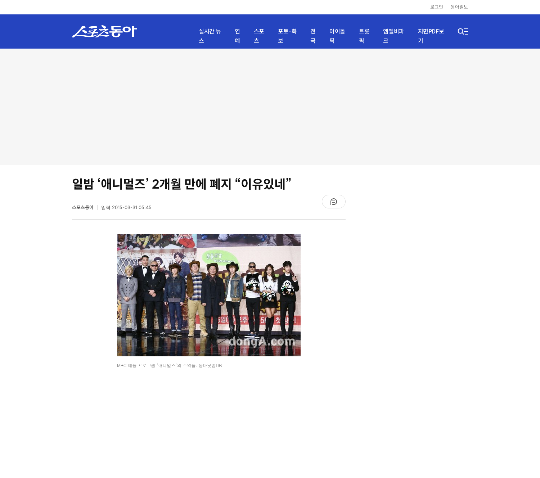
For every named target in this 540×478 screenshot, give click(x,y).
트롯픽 (364, 36)
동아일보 (459, 7)
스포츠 (259, 36)
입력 (126, 207)
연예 (237, 36)
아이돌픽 (337, 36)
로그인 (436, 7)
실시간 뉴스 (210, 36)
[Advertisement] (270, 106)
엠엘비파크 (393, 36)
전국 (313, 36)
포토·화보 (287, 36)
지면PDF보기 (431, 36)
